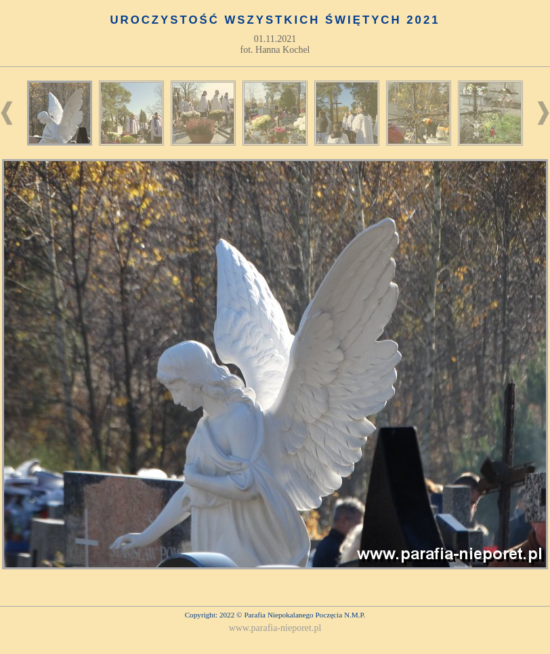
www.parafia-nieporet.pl (275, 628)
